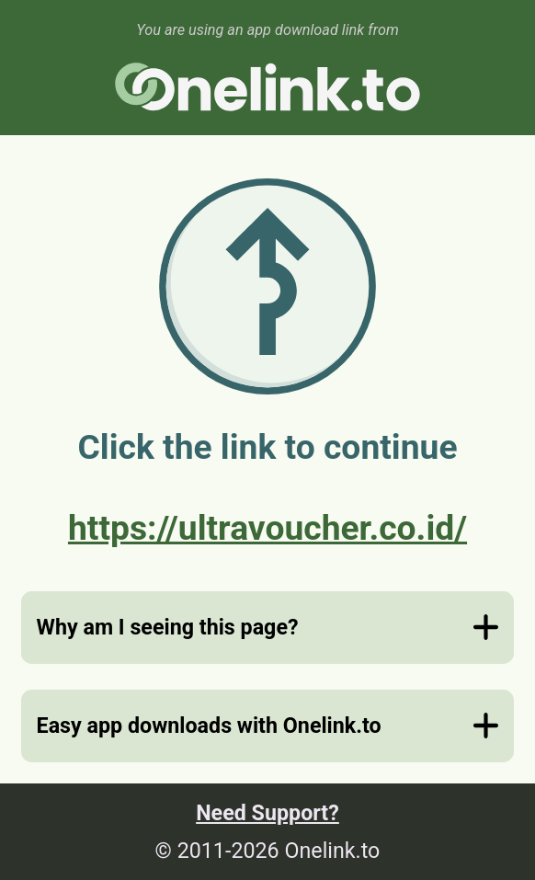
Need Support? (267, 813)
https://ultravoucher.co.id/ (267, 528)
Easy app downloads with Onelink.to (209, 725)
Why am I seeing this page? (168, 627)
